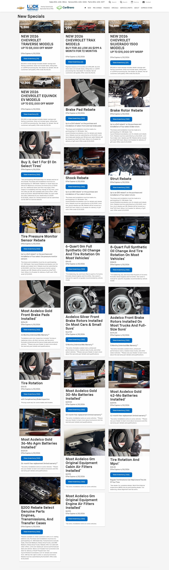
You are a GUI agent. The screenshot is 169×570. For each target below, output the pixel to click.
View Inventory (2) (31, 114)
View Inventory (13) (31, 59)
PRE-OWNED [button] (97, 8)
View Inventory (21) (121, 63)
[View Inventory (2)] (39, 82)
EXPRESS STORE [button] (146, 8)
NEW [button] (89, 8)
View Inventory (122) (32, 175)
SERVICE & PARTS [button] (126, 8)
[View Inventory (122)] (39, 145)
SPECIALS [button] (115, 8)
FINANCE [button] (107, 8)
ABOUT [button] (136, 8)
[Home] (85, 8)
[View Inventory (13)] (39, 26)
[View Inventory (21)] (129, 26)
